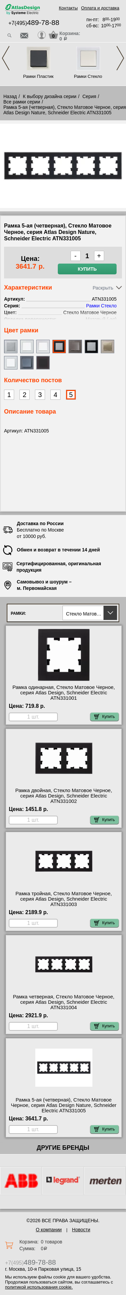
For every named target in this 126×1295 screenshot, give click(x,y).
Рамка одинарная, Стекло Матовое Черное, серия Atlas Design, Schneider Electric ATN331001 (63, 693)
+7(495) (33, 23)
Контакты (68, 7)
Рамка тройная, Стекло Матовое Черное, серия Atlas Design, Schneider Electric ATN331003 (63, 899)
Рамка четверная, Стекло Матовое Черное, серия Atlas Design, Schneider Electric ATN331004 (64, 1002)
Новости (81, 1229)
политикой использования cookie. (39, 1287)
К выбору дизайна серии (50, 96)
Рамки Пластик (38, 76)
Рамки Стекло (88, 76)
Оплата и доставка (100, 7)
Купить (87, 269)
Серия (89, 96)
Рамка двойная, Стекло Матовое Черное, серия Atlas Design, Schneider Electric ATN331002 (63, 796)
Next (120, 58)
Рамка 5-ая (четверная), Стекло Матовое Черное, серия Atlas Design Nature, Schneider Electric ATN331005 (63, 1105)
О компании (48, 1229)
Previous (6, 58)
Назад (10, 96)
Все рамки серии (21, 101)
